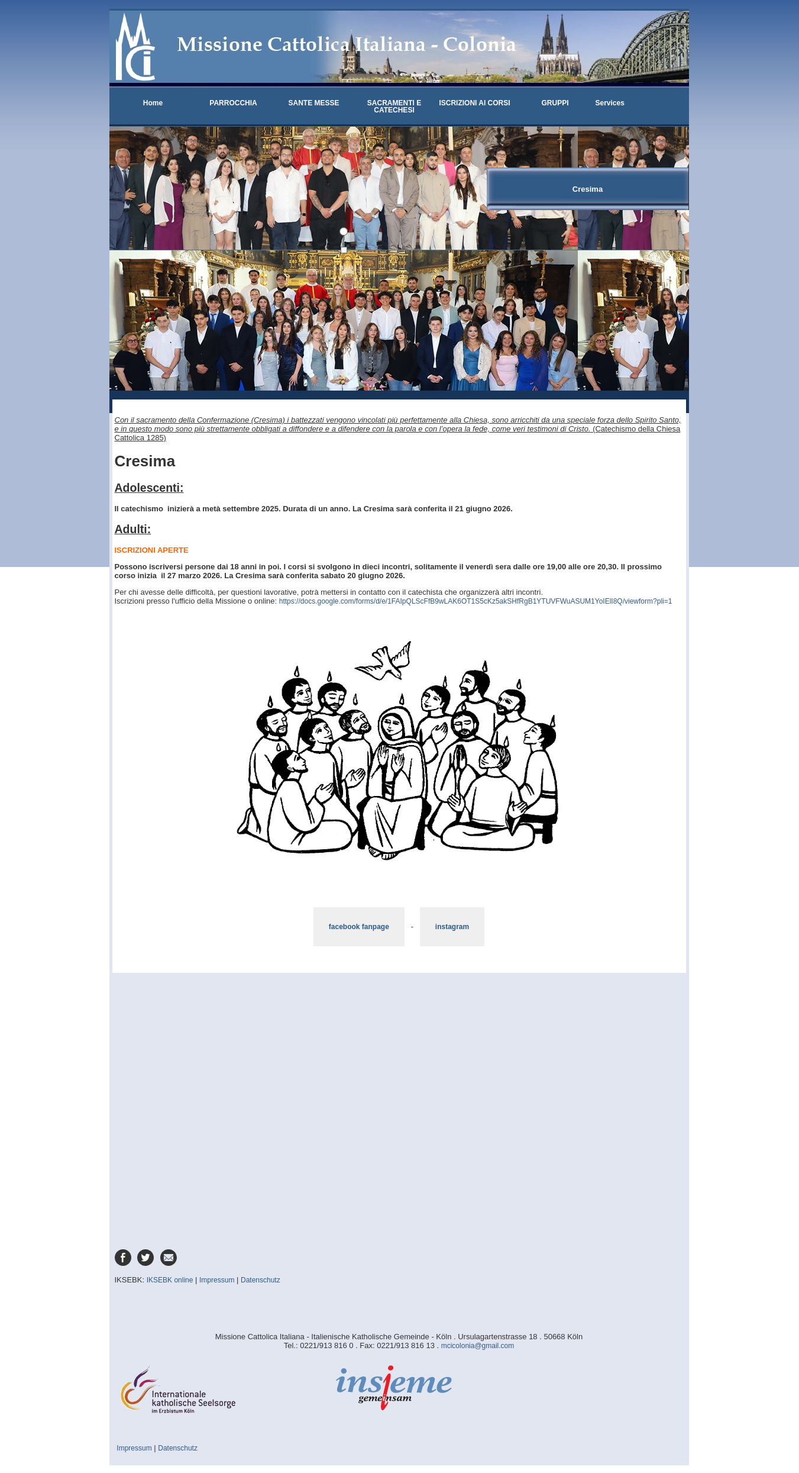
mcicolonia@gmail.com (478, 1346)
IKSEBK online (170, 1280)
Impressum (216, 1280)
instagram (452, 927)
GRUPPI (554, 103)
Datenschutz (260, 1280)
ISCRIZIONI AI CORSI (474, 103)
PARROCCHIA (233, 103)
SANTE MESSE (313, 103)
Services (610, 103)
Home (153, 103)
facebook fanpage (359, 927)
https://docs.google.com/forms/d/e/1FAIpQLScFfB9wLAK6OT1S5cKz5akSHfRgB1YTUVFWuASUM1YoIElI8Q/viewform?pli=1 (475, 601)
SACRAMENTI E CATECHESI (394, 106)
